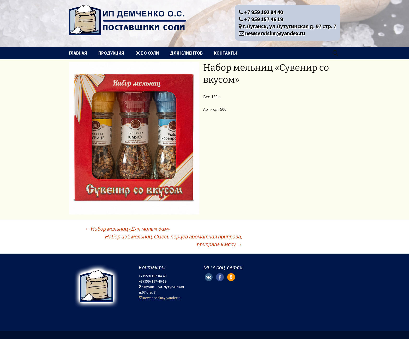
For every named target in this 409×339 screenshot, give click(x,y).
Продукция (111, 53)
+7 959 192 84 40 (261, 12)
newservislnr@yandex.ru (272, 33)
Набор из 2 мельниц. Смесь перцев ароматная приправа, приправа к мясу (173, 240)
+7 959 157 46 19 (261, 19)
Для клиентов (186, 53)
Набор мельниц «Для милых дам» (127, 228)
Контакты (225, 53)
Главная (78, 53)
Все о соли (147, 53)
